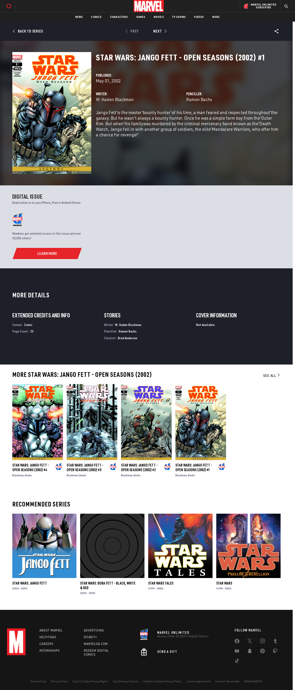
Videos (199, 17)
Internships (49, 650)
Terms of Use (38, 681)
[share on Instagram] (262, 642)
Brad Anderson (127, 338)
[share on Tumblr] (275, 642)
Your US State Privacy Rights (90, 681)
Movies (159, 17)
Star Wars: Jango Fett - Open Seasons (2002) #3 (85, 467)
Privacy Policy (59, 681)
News (79, 17)
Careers (46, 644)
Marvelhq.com (96, 644)
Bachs (28, 475)
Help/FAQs (47, 637)
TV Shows (179, 17)
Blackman (18, 475)
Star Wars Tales (160, 583)
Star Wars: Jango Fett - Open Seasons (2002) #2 (139, 467)
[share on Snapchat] (249, 652)
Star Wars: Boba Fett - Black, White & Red (107, 585)
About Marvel (51, 630)
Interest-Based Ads (227, 681)
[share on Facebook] (237, 642)
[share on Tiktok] (237, 661)
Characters (119, 17)
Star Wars (224, 583)
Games (140, 17)
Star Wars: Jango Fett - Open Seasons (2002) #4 (30, 467)
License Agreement (198, 681)
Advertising (94, 630)
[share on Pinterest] (262, 652)
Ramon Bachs (199, 99)
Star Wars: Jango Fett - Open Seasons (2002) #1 (193, 467)
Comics (96, 17)
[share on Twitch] (275, 652)
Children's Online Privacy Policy (162, 681)
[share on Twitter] (249, 642)
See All (271, 375)
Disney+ (90, 637)
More (216, 17)
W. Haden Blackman (115, 99)
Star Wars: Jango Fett (29, 583)
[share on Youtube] (237, 652)
